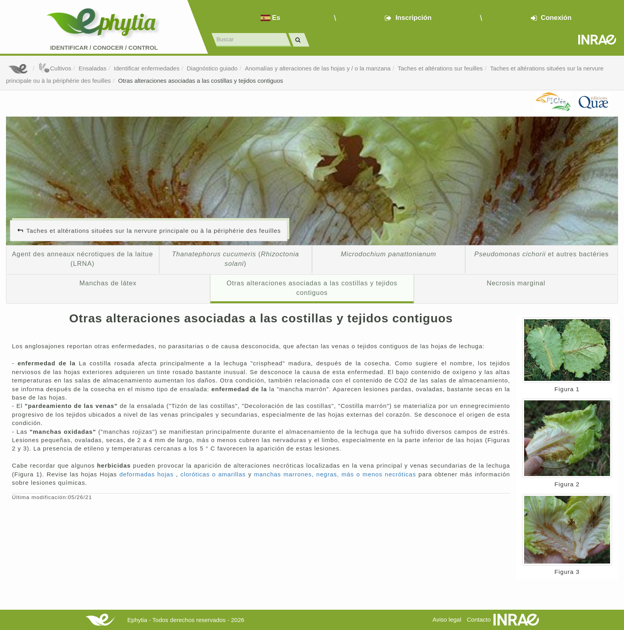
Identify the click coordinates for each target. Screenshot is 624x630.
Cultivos (54, 68)
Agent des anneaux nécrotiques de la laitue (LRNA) (82, 258)
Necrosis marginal (516, 283)
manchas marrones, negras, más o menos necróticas (336, 474)
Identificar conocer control (104, 47)
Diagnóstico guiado (212, 68)
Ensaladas (92, 68)
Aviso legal (447, 619)
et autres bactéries (541, 253)
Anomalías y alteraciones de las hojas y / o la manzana (317, 68)
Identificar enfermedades (146, 68)
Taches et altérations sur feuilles (440, 68)
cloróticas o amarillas (214, 474)
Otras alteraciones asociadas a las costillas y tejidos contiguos (200, 80)
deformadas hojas (147, 474)
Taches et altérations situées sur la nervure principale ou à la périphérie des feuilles (153, 230)
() (235, 258)
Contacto (479, 619)
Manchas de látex (107, 283)
